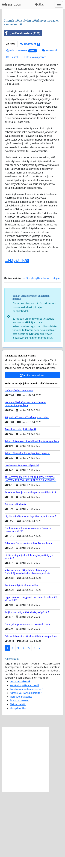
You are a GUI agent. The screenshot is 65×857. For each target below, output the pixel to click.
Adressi (10, 109)
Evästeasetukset (19, 765)
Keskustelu (50, 115)
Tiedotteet (30, 109)
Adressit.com (12, 4)
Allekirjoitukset (21, 116)
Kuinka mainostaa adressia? (26, 754)
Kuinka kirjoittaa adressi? (24, 750)
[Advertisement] (32, 46)
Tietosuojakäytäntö (35, 122)
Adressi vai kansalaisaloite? (25, 758)
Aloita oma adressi (32, 440)
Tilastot (12, 122)
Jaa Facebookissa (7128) (22, 98)
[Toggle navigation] (58, 4)
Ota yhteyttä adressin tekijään (42, 343)
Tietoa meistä (18, 769)
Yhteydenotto (18, 773)
